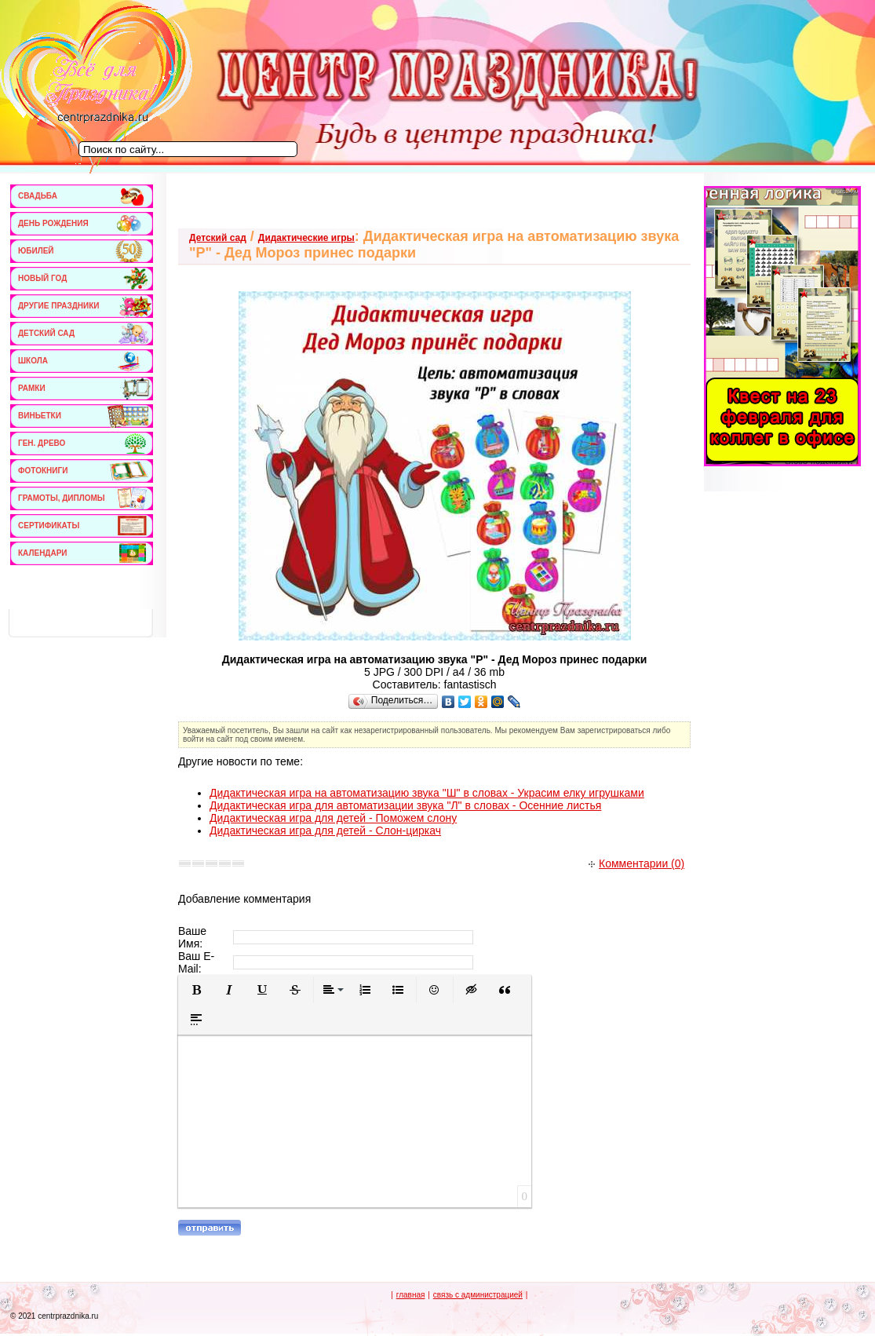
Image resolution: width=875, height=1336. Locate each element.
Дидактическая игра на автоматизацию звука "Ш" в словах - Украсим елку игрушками (427, 793)
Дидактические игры (306, 237)
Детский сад (217, 237)
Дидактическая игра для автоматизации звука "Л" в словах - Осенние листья (405, 805)
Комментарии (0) (636, 863)
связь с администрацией (478, 1294)
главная (410, 1294)
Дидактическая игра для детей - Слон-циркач (325, 830)
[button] (196, 990)
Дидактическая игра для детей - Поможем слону (333, 818)
